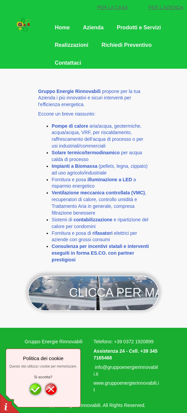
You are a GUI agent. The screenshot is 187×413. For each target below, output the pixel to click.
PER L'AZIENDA (166, 7)
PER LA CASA (112, 7)
